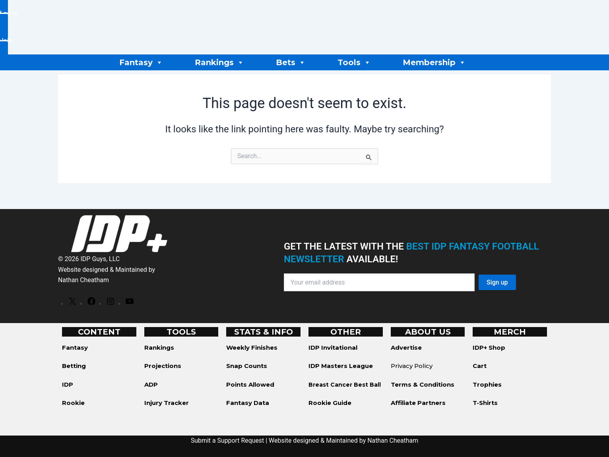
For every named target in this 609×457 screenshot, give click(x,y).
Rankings (219, 63)
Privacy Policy (412, 366)
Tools (354, 63)
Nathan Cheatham (83, 280)
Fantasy (141, 63)
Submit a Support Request (227, 440)
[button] (8, 41)
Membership (434, 63)
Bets (291, 63)
